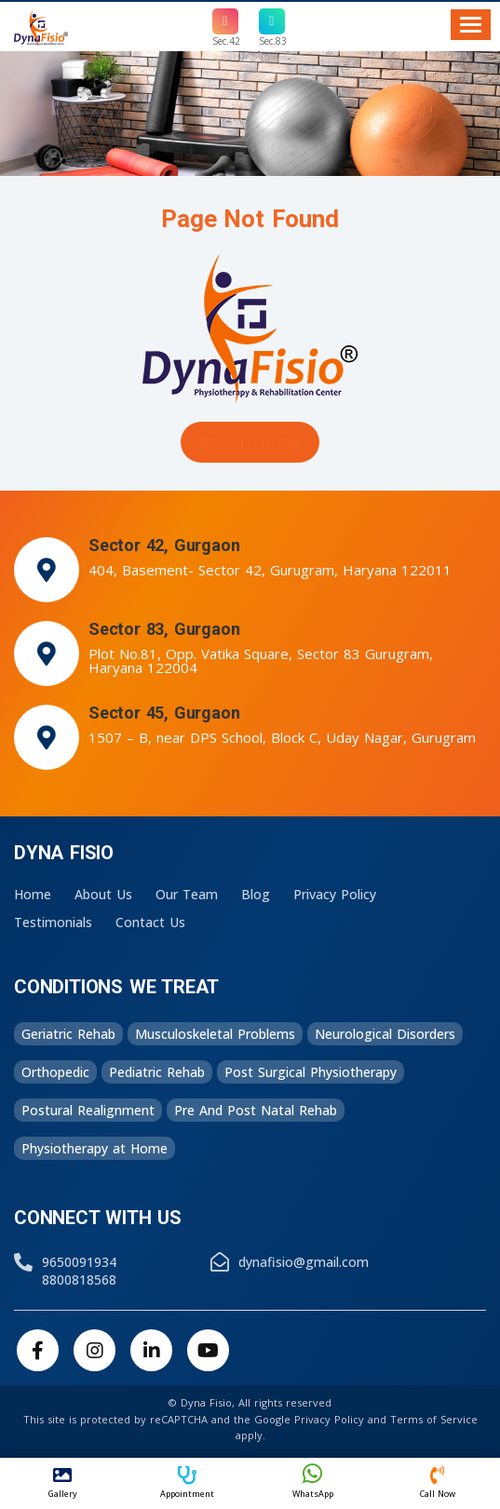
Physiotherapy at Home (94, 1148)
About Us (103, 894)
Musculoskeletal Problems (215, 1034)
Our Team (186, 894)
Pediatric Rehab (157, 1072)
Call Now (437, 1483)
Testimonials (53, 922)
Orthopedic (55, 1072)
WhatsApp (312, 1481)
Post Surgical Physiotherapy (310, 1072)
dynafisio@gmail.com (303, 1262)
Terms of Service (434, 1419)
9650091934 (79, 1262)
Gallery (62, 1483)
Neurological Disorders (385, 1034)
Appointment (187, 1483)
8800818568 (79, 1279)
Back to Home (250, 442)
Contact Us (150, 922)
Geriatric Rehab (68, 1034)
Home (32, 894)
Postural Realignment (88, 1110)
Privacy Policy (334, 894)
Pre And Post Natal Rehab (255, 1110)
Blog (255, 894)
